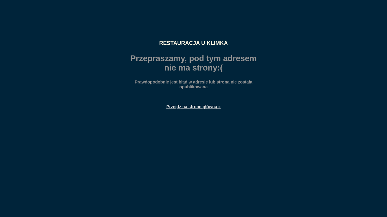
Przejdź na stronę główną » (193, 106)
